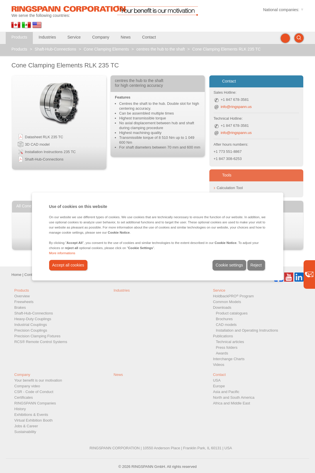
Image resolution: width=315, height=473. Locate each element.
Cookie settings (229, 265)
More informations (62, 253)
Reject (256, 265)
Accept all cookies (68, 265)
